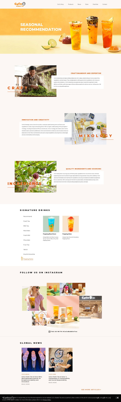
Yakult (25, 249)
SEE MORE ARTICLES (91, 389)
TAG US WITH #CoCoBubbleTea (63, 332)
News (79, 4)
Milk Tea (26, 226)
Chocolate (26, 240)
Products (70, 4)
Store (86, 4)
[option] (33, 366)
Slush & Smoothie (29, 254)
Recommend (27, 216)
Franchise (95, 4)
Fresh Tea (26, 221)
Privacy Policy (47, 400)
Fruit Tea (26, 245)
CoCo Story (60, 4)
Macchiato (26, 230)
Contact (104, 4)
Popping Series (28, 259)
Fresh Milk (26, 235)
